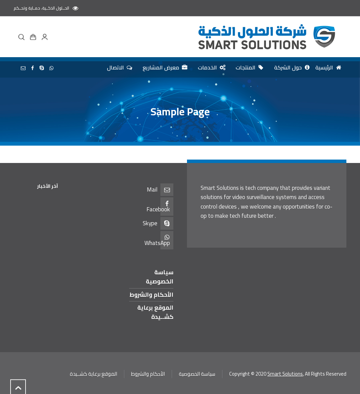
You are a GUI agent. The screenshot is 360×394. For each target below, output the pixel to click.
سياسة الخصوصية (159, 277)
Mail (152, 189)
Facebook (158, 209)
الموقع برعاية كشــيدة (155, 312)
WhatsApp (157, 242)
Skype (150, 223)
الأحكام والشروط (151, 294)
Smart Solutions (285, 373)
